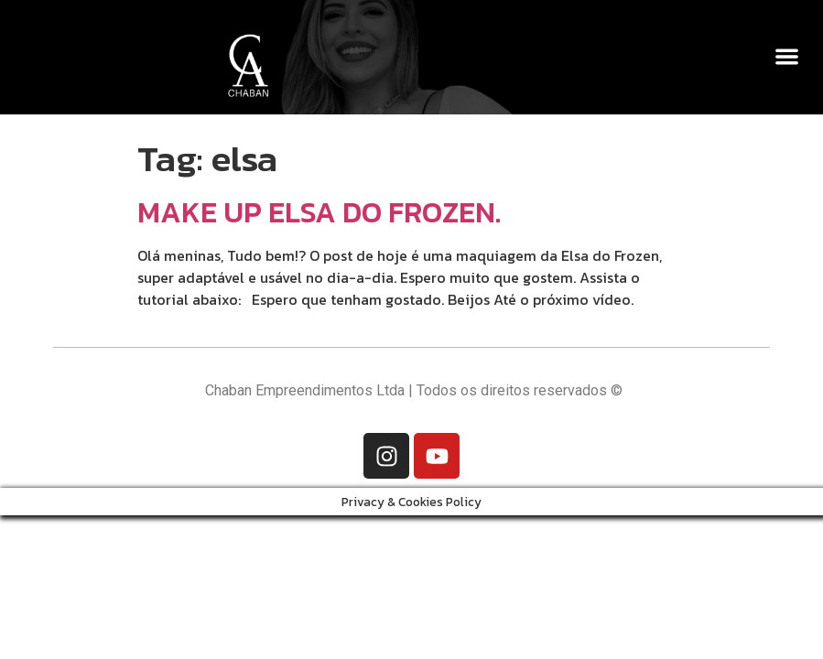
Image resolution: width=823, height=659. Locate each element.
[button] (787, 56)
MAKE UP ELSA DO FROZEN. (319, 212)
